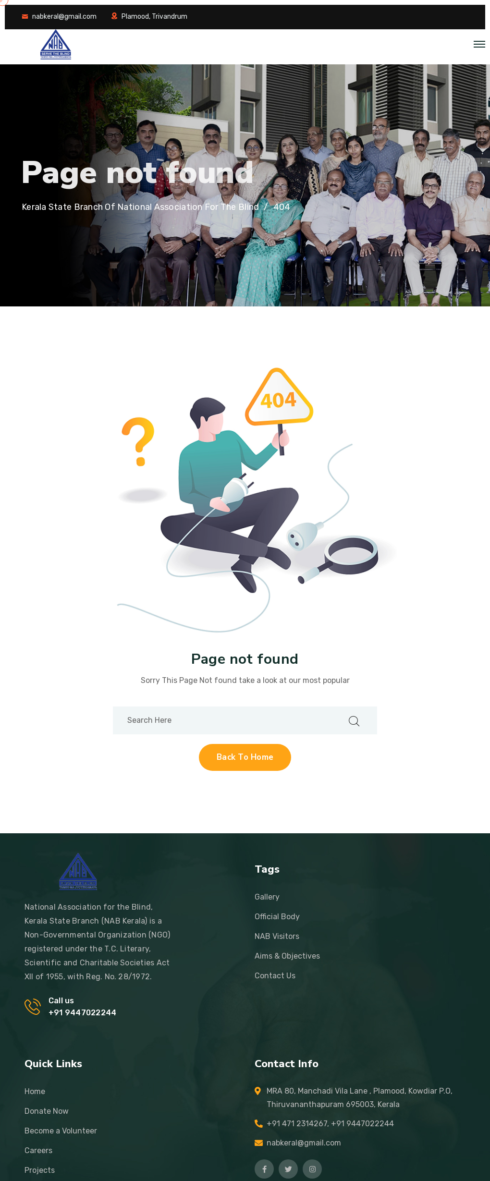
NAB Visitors (277, 936)
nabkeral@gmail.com (64, 16)
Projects (39, 1170)
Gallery (267, 896)
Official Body (277, 916)
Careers (38, 1150)
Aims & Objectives (287, 956)
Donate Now (46, 1111)
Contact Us (275, 975)
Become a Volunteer (60, 1130)
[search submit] (354, 720)
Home (34, 1091)
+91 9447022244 (82, 1012)
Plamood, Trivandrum (154, 16)
